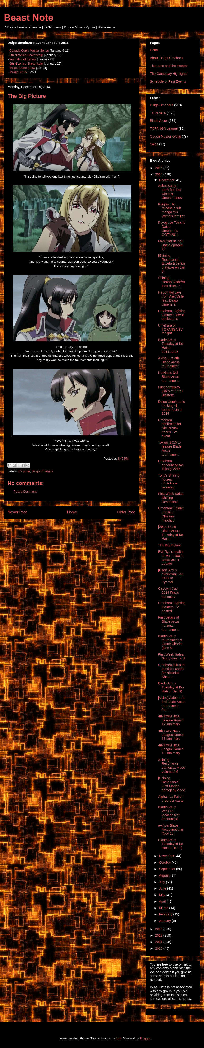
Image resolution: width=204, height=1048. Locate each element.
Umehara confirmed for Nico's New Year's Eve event (169, 428)
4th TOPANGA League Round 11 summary (171, 735)
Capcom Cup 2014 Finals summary (168, 592)
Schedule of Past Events (168, 81)
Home (72, 512)
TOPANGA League (164, 128)
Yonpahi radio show (22, 59)
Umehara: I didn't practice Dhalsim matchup (170, 514)
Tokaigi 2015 (18, 72)
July (162, 882)
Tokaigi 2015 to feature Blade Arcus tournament (169, 448)
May (162, 895)
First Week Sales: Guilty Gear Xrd (171, 656)
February (166, 914)
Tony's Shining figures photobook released (169, 481)
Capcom (24, 471)
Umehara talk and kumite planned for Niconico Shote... (171, 671)
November (167, 856)
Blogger (145, 1038)
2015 (159, 168)
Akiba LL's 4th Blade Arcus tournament (169, 362)
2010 (159, 948)
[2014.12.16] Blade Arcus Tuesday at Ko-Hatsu (171, 533)
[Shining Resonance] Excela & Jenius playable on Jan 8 (171, 263)
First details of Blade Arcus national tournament (169, 623)
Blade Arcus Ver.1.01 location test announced (169, 813)
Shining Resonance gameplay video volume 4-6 (171, 765)
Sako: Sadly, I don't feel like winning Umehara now (170, 191)
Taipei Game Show (22, 68)
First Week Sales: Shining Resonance (171, 498)
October (165, 862)
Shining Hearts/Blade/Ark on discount (171, 282)
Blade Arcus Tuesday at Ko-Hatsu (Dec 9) (171, 687)
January (165, 921)
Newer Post (17, 512)
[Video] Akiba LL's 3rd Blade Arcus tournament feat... (171, 703)
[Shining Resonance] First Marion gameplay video (171, 784)
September (167, 869)
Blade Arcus (159, 121)
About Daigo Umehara (166, 58)
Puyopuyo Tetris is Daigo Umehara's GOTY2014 (171, 228)
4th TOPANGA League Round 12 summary (171, 720)
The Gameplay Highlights (168, 74)
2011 (159, 942)
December (167, 180)
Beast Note (28, 17)
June (163, 888)
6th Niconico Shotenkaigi (26, 63)
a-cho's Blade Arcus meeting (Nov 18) (170, 829)
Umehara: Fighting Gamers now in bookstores (171, 315)
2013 (159, 929)
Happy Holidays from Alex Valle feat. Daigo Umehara (171, 298)
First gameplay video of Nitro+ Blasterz (170, 391)
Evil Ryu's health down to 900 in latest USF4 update (170, 557)
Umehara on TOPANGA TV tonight (170, 329)
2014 (159, 174)
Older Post (126, 512)
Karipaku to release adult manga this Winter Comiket (171, 210)
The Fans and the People (168, 66)
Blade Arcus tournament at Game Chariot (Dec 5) (170, 642)
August (164, 875)
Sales (154, 144)
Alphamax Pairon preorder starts (171, 798)
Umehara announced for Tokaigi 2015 (170, 465)
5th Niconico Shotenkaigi (26, 55)
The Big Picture (169, 545)
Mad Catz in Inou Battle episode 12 (170, 245)
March (164, 908)
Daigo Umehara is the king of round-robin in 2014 (171, 407)
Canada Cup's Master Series (29, 50)
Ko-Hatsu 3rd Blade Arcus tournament (169, 377)
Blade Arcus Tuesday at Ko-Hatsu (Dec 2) (171, 844)
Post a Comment (25, 491)
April (163, 901)
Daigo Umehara (42, 471)
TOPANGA (158, 113)
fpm (118, 1038)
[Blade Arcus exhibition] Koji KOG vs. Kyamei (170, 576)
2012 (159, 935)
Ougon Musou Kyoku (165, 136)
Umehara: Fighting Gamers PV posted (171, 607)
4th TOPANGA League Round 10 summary (171, 749)
